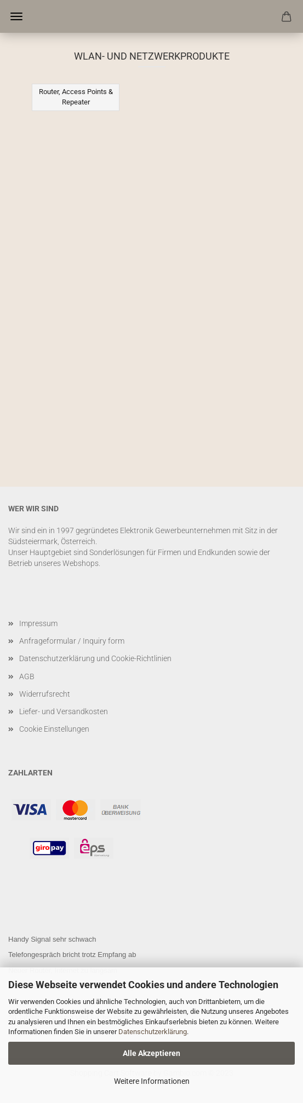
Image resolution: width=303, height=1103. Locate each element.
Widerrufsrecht (44, 694)
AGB (27, 676)
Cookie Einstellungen (54, 729)
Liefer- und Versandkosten (63, 711)
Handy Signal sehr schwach (52, 939)
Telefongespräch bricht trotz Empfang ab (72, 954)
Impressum (38, 623)
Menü (16, 16)
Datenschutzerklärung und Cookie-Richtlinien (95, 658)
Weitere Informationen (152, 1081)
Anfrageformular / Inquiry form (71, 641)
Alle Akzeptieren (151, 1053)
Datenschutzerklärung (152, 1032)
